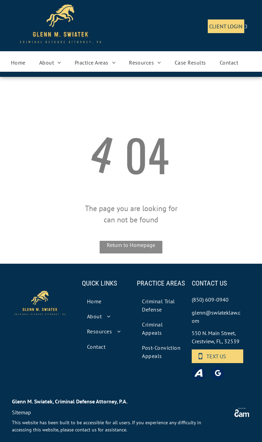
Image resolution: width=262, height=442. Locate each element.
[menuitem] (18, 62)
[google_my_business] (217, 374)
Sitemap (21, 412)
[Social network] (198, 374)
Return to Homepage (131, 244)
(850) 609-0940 (210, 299)
